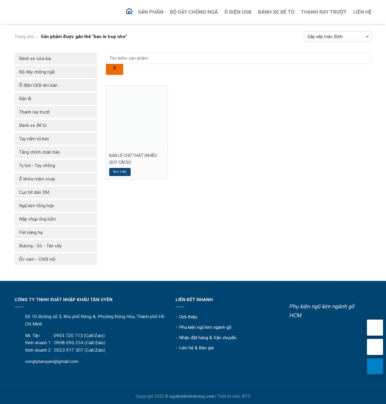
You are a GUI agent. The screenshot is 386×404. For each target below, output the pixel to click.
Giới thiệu (188, 317)
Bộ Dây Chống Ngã (194, 12)
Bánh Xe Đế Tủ (276, 12)
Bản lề (25, 98)
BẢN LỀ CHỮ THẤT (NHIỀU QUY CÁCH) (133, 158)
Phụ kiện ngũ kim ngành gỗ (205, 327)
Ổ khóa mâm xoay (37, 179)
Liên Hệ (362, 12)
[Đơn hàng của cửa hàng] (337, 36)
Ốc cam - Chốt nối (37, 259)
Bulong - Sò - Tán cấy (40, 246)
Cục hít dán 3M (34, 192)
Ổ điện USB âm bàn (38, 85)
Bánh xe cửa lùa (35, 58)
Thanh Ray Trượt (324, 12)
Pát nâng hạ (31, 232)
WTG (246, 396)
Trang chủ (24, 36)
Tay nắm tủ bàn (34, 139)
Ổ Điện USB (237, 12)
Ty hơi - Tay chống (37, 165)
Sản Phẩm (150, 12)
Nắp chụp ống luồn (37, 219)
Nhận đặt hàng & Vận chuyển (207, 337)
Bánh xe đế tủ (32, 125)
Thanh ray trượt (34, 112)
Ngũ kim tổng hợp (36, 205)
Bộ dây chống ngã (36, 72)
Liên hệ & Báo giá (196, 347)
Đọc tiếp (120, 172)
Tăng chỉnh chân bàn (39, 152)
